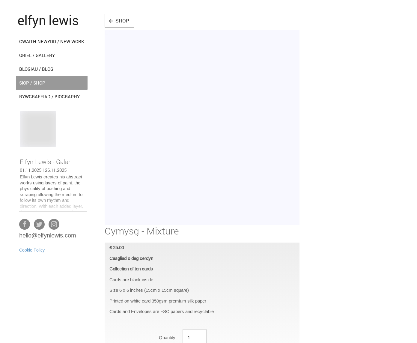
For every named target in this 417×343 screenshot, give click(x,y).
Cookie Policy (32, 250)
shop (119, 20)
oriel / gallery (37, 55)
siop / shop (32, 83)
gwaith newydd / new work (51, 41)
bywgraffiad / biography (49, 97)
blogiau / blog (36, 69)
